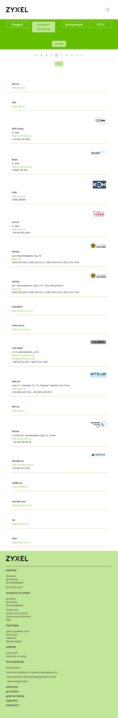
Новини (11, 647)
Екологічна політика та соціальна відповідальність (32, 672)
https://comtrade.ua (21, 136)
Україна (58, 43)
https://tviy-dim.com (21, 505)
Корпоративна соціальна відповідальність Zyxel (31, 677)
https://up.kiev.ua (20, 524)
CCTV (101, 24)
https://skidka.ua (20, 487)
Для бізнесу (12, 579)
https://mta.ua (18, 389)
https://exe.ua (18, 229)
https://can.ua (18, 196)
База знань (11, 635)
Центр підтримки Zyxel (17, 631)
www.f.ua (16, 259)
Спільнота (12, 705)
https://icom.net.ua (21, 329)
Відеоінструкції (13, 641)
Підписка (12, 700)
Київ (59, 64)
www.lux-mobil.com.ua (23, 355)
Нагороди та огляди (16, 656)
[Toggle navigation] (107, 10)
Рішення (11, 570)
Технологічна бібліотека (18, 616)
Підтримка (12, 625)
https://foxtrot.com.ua (22, 311)
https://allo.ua (18, 106)
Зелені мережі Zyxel (17, 681)
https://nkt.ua (18, 410)
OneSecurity (12, 610)
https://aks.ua (18, 87)
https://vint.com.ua (21, 542)
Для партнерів (15, 696)
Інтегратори (74, 24)
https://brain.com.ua (21, 167)
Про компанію (15, 662)
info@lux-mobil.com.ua (23, 358)
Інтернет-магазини (43, 27)
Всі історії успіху (14, 587)
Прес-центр (12, 653)
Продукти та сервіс (18, 593)
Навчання (11, 638)
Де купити (12, 691)
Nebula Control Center (17, 613)
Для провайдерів (14, 582)
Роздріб (17, 24)
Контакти (12, 687)
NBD (8, 620)
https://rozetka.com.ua (23, 465)
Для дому (11, 576)
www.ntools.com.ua (21, 439)
